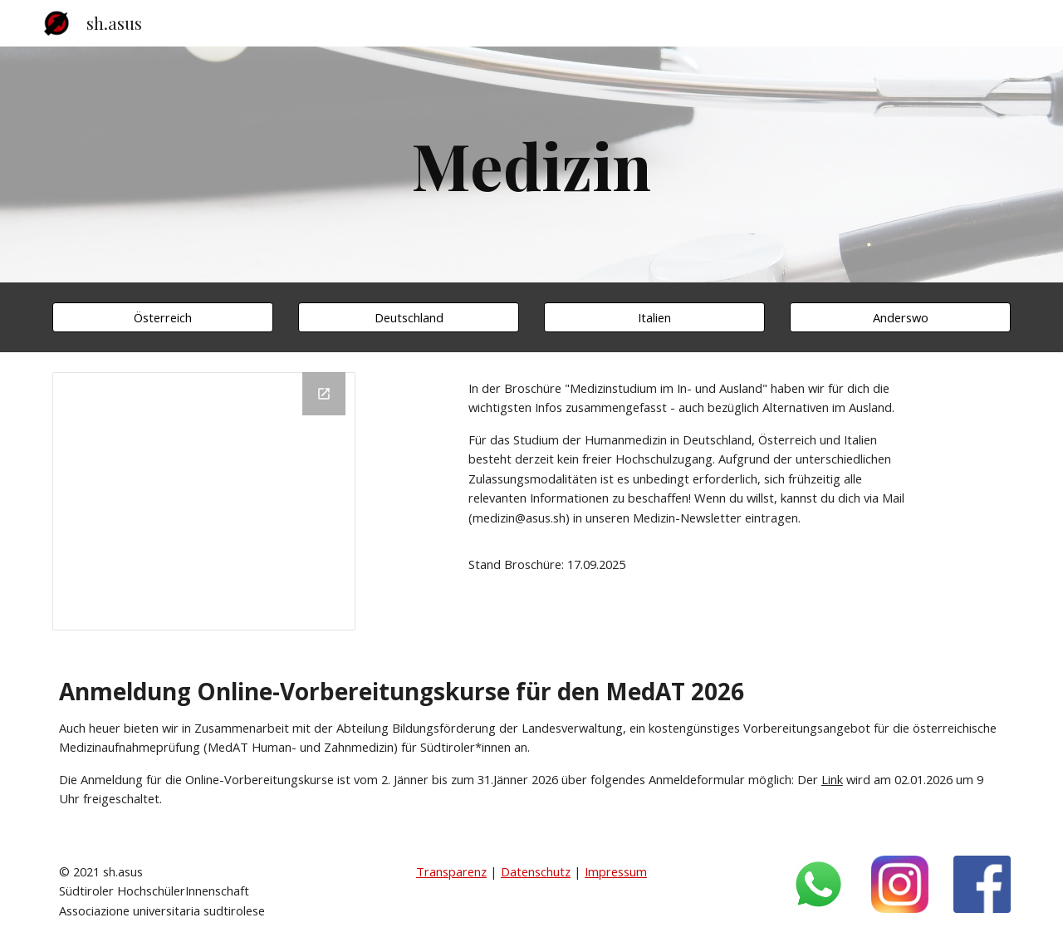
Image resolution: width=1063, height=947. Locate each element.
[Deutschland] (408, 317)
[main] (531, 164)
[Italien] (654, 317)
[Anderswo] (900, 317)
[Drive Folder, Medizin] (203, 501)
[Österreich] (162, 317)
